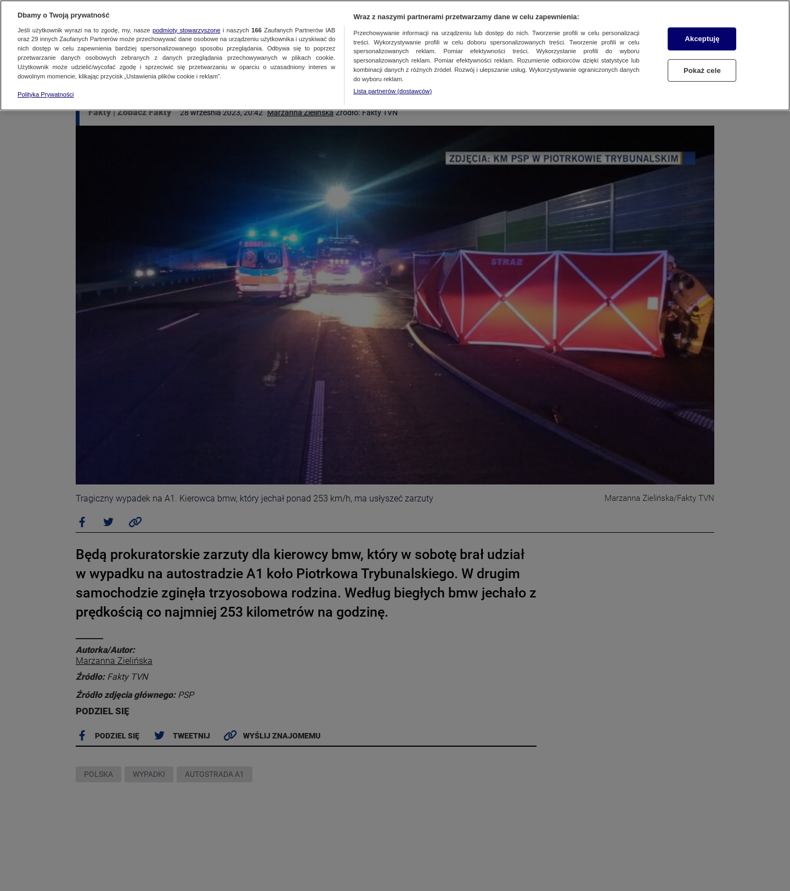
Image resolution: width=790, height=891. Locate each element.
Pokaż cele (702, 70)
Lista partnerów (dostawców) (392, 91)
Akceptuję (702, 39)
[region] (395, 55)
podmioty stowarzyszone (187, 30)
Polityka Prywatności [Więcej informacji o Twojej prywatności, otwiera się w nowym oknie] (46, 94)
